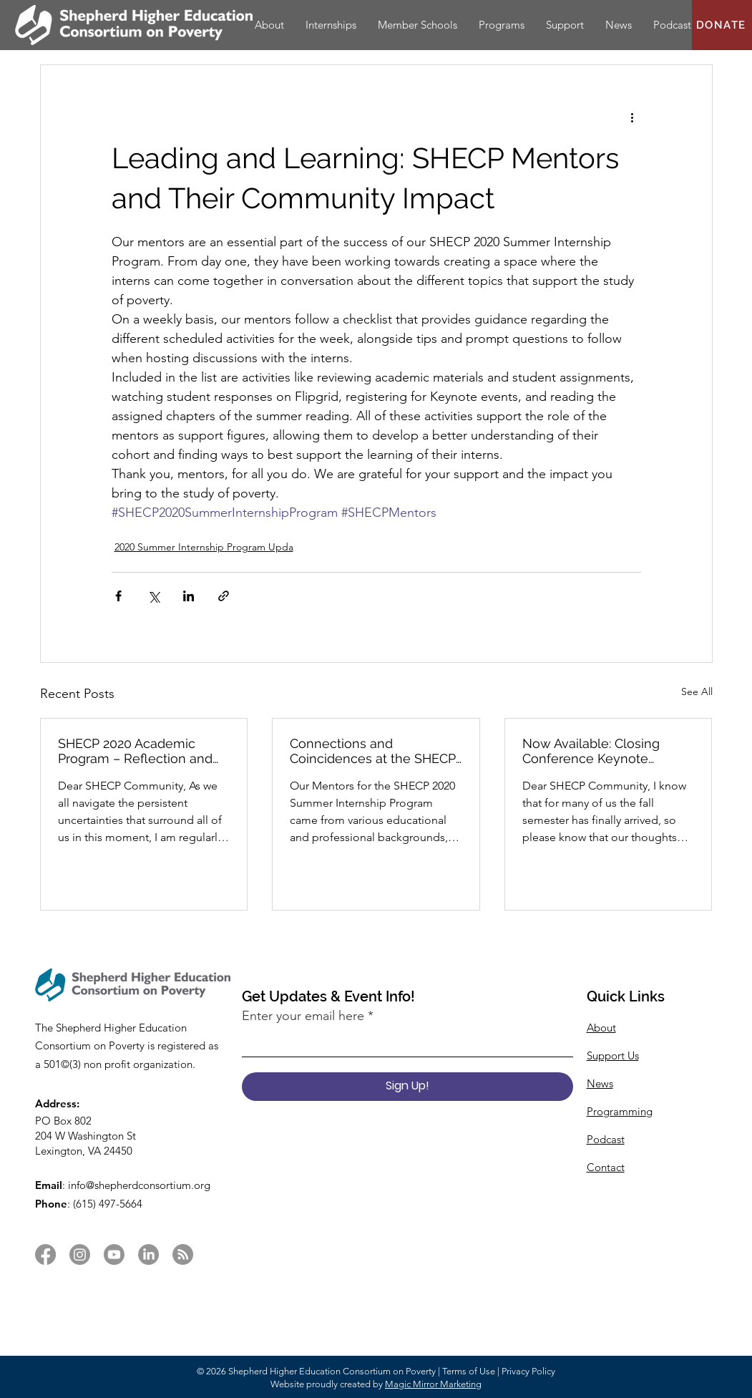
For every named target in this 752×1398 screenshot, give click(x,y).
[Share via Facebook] (118, 596)
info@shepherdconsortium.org (139, 1185)
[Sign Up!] (407, 1086)
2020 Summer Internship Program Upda (203, 546)
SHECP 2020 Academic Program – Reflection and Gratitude (135, 751)
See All (697, 691)
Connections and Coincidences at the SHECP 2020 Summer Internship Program (373, 751)
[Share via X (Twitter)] (153, 596)
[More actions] (632, 116)
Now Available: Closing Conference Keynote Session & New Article (591, 751)
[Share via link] (223, 596)
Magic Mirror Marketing (433, 1384)
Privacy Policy (528, 1371)
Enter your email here (303, 1015)
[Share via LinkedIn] (188, 596)
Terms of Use (468, 1371)
